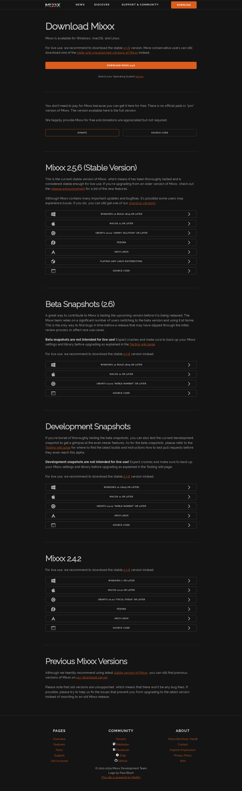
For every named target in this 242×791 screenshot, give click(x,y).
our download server (92, 677)
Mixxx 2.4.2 (63, 558)
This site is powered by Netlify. (121, 777)
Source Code (159, 133)
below (139, 76)
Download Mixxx (79, 26)
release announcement (68, 189)
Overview (59, 739)
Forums (121, 739)
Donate (82, 133)
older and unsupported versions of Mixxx (107, 52)
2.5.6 (126, 48)
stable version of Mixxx (131, 673)
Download (184, 5)
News (80, 4)
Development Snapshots (87, 426)
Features (59, 744)
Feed (193, 739)
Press (59, 750)
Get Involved (59, 761)
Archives (182, 739)
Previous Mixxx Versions (86, 661)
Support (59, 755)
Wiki (183, 761)
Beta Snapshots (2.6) (79, 304)
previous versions (142, 203)
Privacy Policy (183, 755)
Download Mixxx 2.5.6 (121, 65)
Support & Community (140, 4)
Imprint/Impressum (183, 750)
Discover (102, 4)
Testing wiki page (142, 344)
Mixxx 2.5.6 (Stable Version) (91, 167)
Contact (183, 744)
